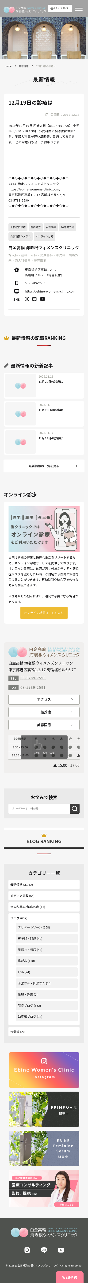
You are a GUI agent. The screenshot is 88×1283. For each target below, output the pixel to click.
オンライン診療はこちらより (44, 613)
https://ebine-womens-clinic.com (50, 291)
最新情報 (16, 884)
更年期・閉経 (27, 938)
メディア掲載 (19, 895)
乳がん (22, 960)
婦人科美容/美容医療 (24, 906)
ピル (21, 972)
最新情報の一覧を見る (44, 466)
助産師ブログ (27, 1016)
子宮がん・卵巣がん (31, 983)
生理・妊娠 (25, 994)
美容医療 (44, 724)
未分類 (14, 1031)
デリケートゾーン (30, 927)
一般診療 (44, 712)
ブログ (14, 918)
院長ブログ (25, 1005)
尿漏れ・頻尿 (27, 949)
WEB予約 (69, 1277)
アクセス (44, 699)
